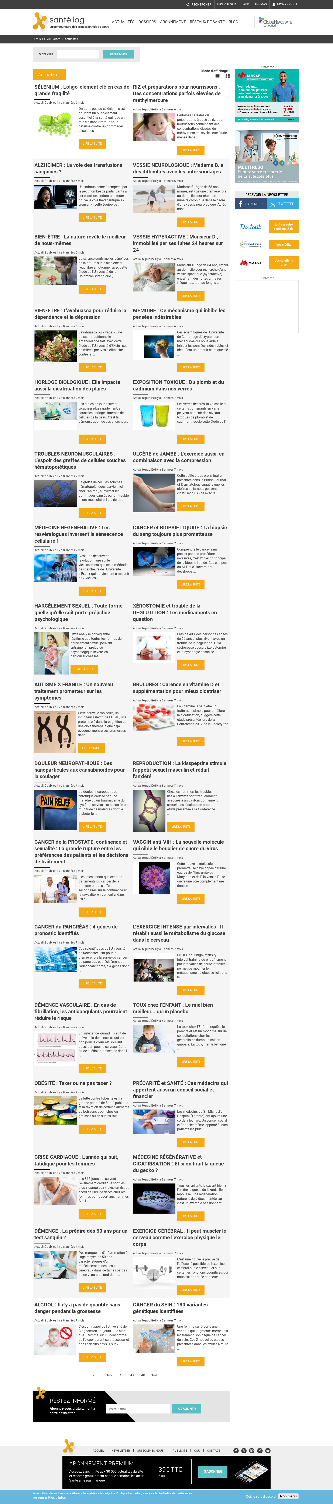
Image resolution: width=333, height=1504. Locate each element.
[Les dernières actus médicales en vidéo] (267, 332)
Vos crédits (283, 245)
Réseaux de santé (207, 22)
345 (109, 1375)
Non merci (288, 1496)
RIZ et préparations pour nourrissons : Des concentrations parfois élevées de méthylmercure (177, 93)
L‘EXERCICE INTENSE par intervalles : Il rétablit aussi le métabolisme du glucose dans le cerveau (179, 933)
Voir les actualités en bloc (228, 76)
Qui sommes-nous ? (151, 1450)
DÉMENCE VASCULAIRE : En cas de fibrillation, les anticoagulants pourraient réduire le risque (80, 1011)
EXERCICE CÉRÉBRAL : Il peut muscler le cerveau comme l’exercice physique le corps (179, 1237)
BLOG (233, 22)
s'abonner (213, 1471)
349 (154, 1375)
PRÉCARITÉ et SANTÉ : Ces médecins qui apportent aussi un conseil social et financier (180, 1089)
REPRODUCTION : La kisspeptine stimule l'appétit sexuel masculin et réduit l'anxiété (179, 769)
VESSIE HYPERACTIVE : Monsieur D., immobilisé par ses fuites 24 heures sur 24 (178, 243)
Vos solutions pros (284, 262)
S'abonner (187, 1409)
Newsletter (120, 1450)
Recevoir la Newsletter (267, 195)
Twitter (244, 1450)
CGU (197, 1450)
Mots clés (46, 54)
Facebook (236, 1450)
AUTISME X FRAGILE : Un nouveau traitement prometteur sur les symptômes (73, 691)
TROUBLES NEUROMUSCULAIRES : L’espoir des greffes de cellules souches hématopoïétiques (80, 460)
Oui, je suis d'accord (261, 1496)
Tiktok (260, 1450)
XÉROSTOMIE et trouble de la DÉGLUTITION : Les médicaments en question (175, 612)
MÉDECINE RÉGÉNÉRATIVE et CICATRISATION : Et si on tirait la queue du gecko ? (178, 1163)
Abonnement (173, 22)
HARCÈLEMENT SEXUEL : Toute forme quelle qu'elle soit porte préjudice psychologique (78, 612)
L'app (245, 4)
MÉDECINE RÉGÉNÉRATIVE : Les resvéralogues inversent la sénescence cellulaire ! (78, 534)
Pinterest (251, 1450)
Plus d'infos (57, 1498)
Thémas (261, 4)
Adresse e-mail (118, 1402)
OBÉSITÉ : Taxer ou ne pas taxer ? (73, 1083)
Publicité (180, 1450)
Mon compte (287, 4)
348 (142, 1375)
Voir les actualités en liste (217, 76)
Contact (213, 1450)
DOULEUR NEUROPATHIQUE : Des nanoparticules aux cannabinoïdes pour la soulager (79, 769)
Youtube (268, 1450)
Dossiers (147, 22)
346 (120, 1375)
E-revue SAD (226, 4)
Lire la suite (92, 143)
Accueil (38, 39)
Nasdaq (263, 19)
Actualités (123, 22)
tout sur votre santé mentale (283, 226)
